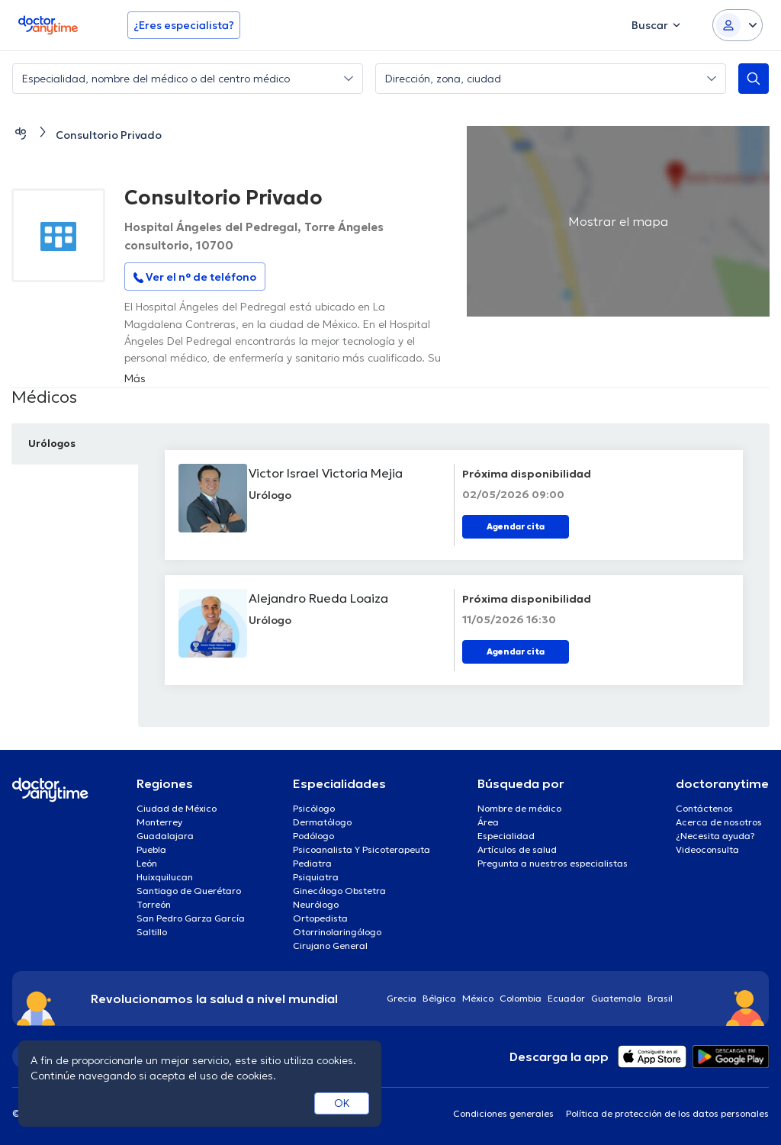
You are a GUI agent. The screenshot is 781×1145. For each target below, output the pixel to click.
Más (135, 378)
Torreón (154, 904)
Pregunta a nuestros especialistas (552, 863)
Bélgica (439, 998)
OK (342, 1103)
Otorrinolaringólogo (337, 932)
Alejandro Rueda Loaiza (324, 598)
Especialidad (506, 835)
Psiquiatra (316, 877)
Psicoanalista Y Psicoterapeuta (361, 849)
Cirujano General (330, 945)
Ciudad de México (177, 808)
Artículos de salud (517, 849)
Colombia (521, 998)
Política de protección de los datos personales (667, 1113)
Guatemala (616, 998)
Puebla (151, 849)
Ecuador (566, 998)
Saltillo (152, 932)
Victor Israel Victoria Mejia (332, 473)
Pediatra (312, 863)
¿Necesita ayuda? (715, 835)
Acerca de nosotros (719, 822)
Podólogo (313, 835)
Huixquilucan (165, 877)
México (477, 998)
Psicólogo (314, 808)
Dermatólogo (322, 822)
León (147, 863)
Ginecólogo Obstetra (339, 890)
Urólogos (55, 443)
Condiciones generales (503, 1113)
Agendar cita (516, 526)
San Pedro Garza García (191, 918)
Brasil (660, 998)
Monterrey (159, 822)
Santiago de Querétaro (189, 890)
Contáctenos (704, 808)
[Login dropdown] (737, 25)
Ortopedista (320, 918)
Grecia (401, 998)
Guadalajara (165, 835)
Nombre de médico (519, 808)
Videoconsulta (707, 849)
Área (488, 822)
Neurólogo (316, 904)
